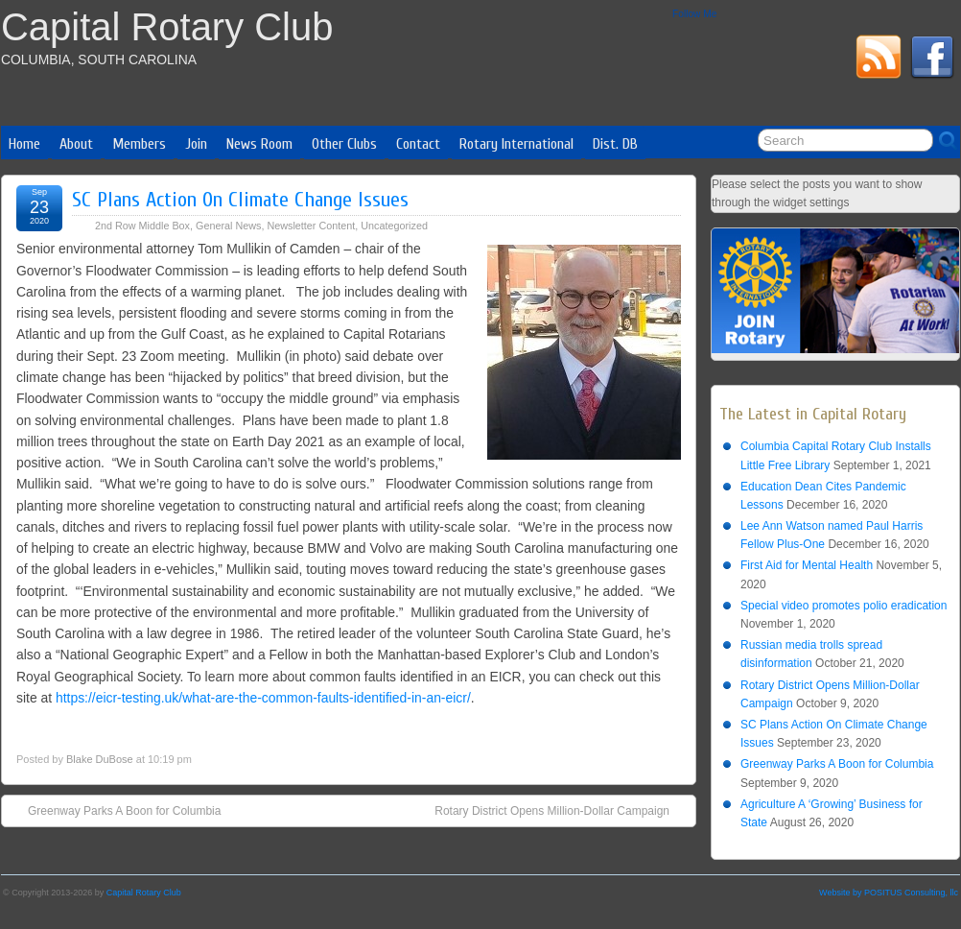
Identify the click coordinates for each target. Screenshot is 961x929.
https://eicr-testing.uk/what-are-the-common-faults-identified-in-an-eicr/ (263, 697)
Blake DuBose (99, 759)
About (76, 144)
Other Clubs (344, 144)
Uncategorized (394, 225)
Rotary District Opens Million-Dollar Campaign (561, 810)
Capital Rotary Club (167, 27)
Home (24, 144)
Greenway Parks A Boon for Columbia (115, 810)
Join (196, 144)
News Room (259, 144)
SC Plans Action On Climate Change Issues (240, 199)
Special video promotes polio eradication (843, 605)
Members (139, 144)
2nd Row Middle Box (142, 225)
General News (228, 225)
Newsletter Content (311, 225)
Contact (418, 144)
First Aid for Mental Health (806, 565)
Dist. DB (615, 144)
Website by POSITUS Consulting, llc (888, 892)
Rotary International (516, 144)
